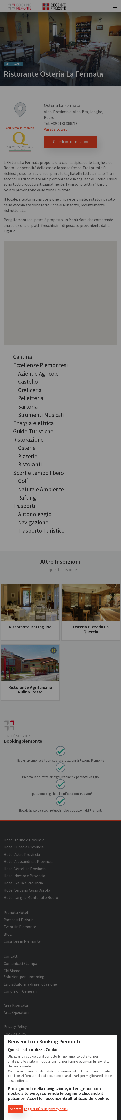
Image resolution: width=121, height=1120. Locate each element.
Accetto (15, 1109)
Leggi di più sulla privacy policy (46, 1109)
